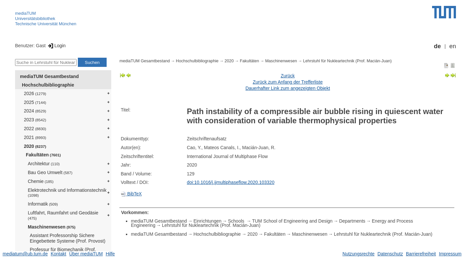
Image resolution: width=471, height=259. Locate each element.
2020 (35, 146)
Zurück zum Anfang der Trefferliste (288, 82)
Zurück (288, 75)
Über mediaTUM (86, 253)
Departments (352, 221)
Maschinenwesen (52, 226)
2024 (35, 110)
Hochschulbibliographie (48, 85)
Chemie (41, 181)
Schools (237, 221)
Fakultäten (43, 154)
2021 (35, 137)
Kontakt (58, 253)
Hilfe (110, 253)
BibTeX (131, 193)
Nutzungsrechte (358, 253)
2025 (35, 102)
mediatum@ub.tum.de (25, 253)
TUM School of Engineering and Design (292, 221)
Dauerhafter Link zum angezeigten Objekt (287, 88)
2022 (35, 128)
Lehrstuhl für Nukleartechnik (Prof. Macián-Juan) (347, 61)
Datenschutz (390, 253)
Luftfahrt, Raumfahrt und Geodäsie (63, 215)
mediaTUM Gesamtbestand (49, 76)
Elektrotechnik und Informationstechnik (67, 193)
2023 (35, 119)
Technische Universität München (45, 23)
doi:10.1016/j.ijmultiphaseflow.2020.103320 (230, 182)
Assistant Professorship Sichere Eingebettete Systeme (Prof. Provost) (67, 238)
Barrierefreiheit (421, 253)
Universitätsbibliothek (35, 18)
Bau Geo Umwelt (50, 172)
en (452, 46)
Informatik (43, 204)
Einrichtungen (207, 221)
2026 (35, 93)
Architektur (44, 163)
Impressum (450, 253)
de (437, 46)
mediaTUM (25, 13)
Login (56, 45)
